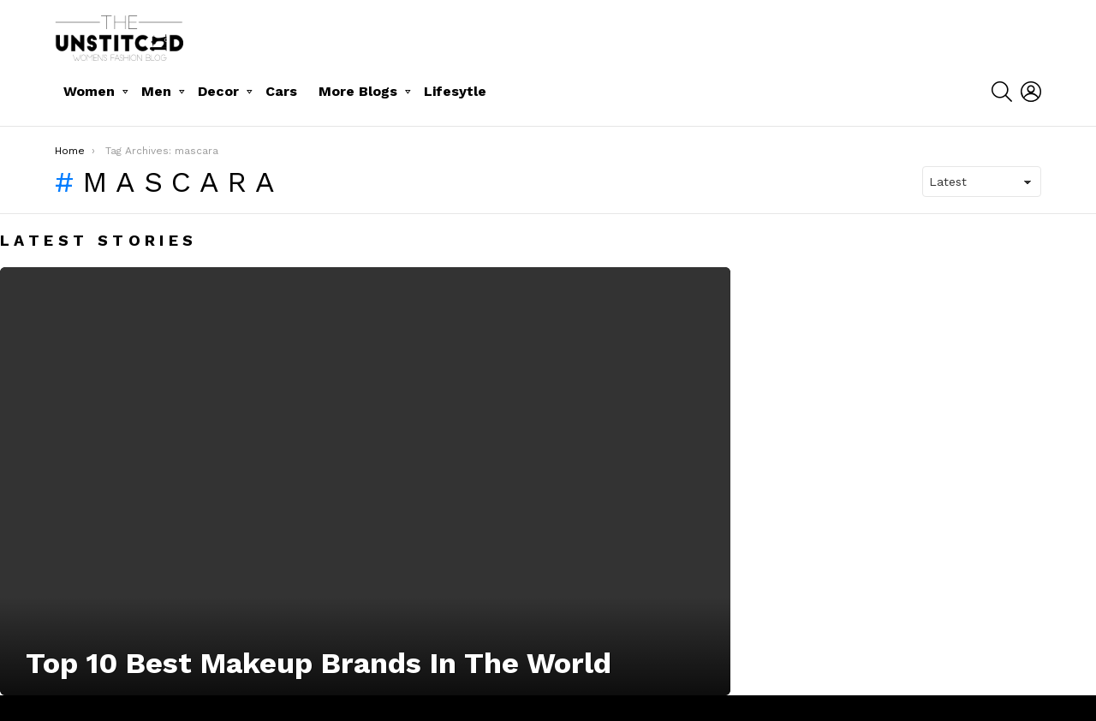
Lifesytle (455, 91)
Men (156, 91)
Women (89, 91)
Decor (218, 91)
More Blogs (358, 91)
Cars (281, 91)
